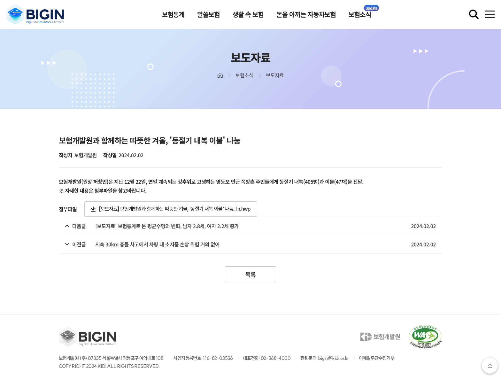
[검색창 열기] (474, 14)
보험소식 (360, 14)
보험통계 (173, 14)
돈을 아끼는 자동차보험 (306, 14)
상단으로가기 (490, 366)
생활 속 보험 (248, 14)
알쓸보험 (208, 14)
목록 (250, 274)
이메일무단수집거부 (377, 358)
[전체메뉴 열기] (490, 14)
